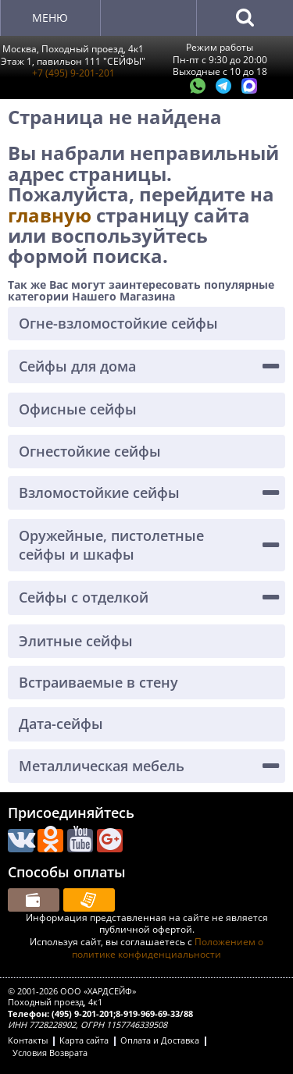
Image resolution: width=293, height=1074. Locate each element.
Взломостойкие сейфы (99, 492)
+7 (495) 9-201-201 (73, 73)
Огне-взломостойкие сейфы (118, 323)
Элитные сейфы (76, 640)
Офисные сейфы (78, 409)
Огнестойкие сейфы (90, 451)
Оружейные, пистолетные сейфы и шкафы (111, 544)
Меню (50, 17)
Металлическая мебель (101, 765)
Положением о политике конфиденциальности (167, 948)
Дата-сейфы (61, 723)
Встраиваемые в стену (98, 682)
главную (52, 215)
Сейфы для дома (77, 366)
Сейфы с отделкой (83, 597)
